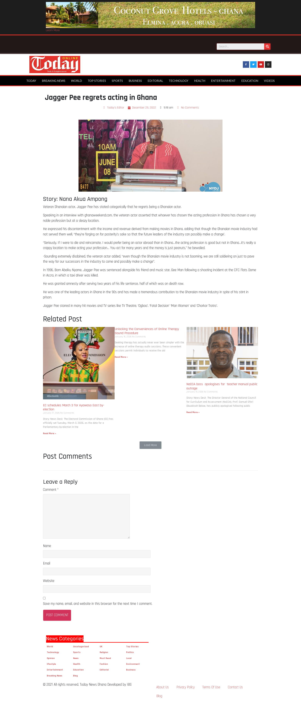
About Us (162, 686)
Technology (178, 79)
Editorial (155, 79)
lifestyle (51, 662)
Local (128, 656)
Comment (51, 488)
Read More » (49, 431)
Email (46, 562)
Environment (133, 662)
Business (135, 79)
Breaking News (53, 79)
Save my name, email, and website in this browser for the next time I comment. (97, 602)
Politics (130, 651)
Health (199, 79)
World (76, 79)
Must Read (105, 656)
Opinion (51, 656)
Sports (117, 79)
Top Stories (97, 79)
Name (47, 544)
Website (48, 579)
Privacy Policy (185, 686)
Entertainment (223, 79)
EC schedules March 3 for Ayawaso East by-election (73, 405)
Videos (269, 79)
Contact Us (235, 686)
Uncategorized (81, 645)
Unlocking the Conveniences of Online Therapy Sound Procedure (147, 329)
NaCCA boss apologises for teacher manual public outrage (221, 385)
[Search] (267, 44)
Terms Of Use (211, 686)
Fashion (104, 662)
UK (101, 645)
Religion (104, 651)
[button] (150, 443)
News (76, 656)
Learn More (53, 30)
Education (249, 79)
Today (31, 79)
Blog (75, 674)
